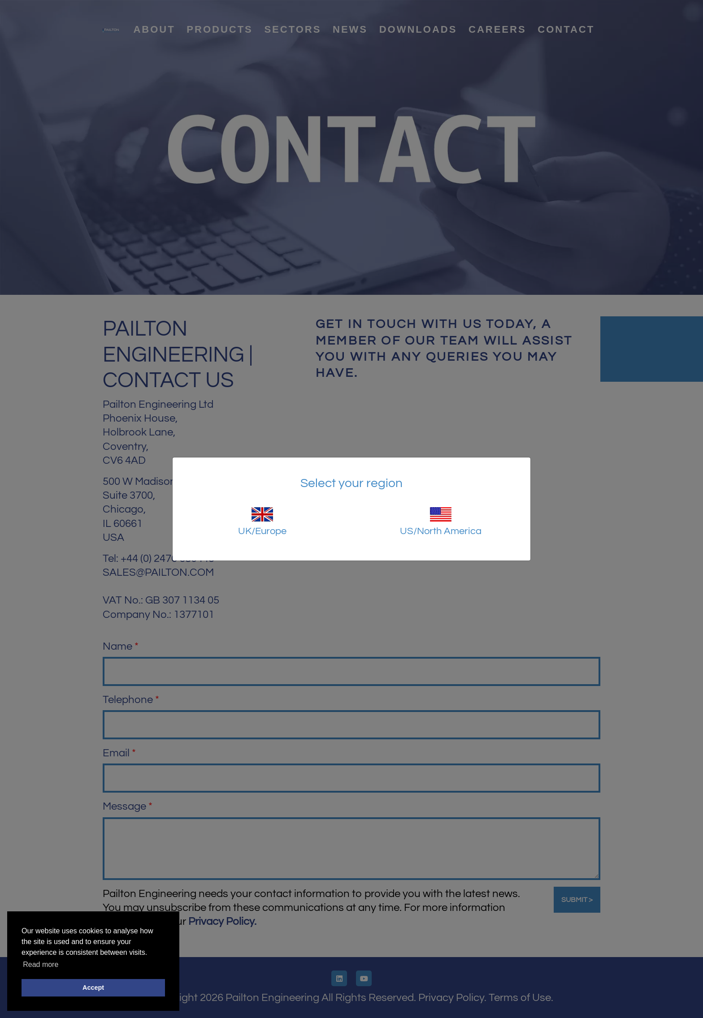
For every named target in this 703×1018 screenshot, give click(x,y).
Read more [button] (40, 964)
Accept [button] (93, 987)
